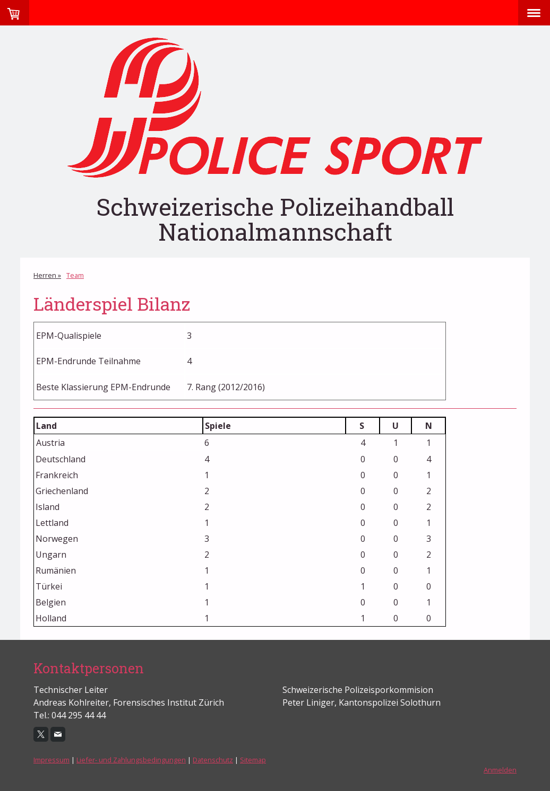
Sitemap (253, 759)
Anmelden (500, 770)
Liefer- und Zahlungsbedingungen (131, 759)
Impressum (51, 759)
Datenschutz (213, 759)
